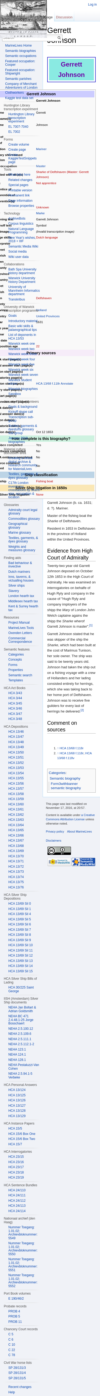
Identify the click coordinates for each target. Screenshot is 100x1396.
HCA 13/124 (17, 1090)
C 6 (10, 1339)
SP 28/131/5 (17, 1378)
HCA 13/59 (16, 799)
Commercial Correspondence (20, 640)
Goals (12, 316)
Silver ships (16, 585)
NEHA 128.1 (17, 1060)
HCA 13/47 (16, 737)
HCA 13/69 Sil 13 (20, 961)
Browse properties (21, 206)
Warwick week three (22, 354)
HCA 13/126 (17, 1100)
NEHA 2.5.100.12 (20, 1029)
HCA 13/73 (16, 872)
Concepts (15, 659)
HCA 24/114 (17, 1211)
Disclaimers (53, 840)
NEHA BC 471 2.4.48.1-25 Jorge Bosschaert (20, 1019)
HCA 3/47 (15, 714)
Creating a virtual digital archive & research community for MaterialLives (22, 463)
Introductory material (22, 321)
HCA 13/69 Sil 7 (19, 930)
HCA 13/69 (16, 851)
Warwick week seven (23, 375)
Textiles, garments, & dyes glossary (23, 476)
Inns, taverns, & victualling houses (21, 578)
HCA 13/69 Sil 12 (20, 955)
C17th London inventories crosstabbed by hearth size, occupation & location (24, 490)
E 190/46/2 (16, 1298)
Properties (15, 670)
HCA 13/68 (16, 846)
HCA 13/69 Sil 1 (19, 909)
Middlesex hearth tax (23, 601)
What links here (19, 174)
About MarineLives (79, 831)
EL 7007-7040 (18, 127)
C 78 (11, 1355)
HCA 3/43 (15, 693)
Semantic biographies (20, 51)
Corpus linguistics (20, 223)
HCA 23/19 (16, 1177)
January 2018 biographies (18, 440)
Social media (17, 251)
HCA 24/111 (17, 1195)
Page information (20, 201)
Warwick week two (21, 349)
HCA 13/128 (17, 1111)
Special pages (18, 185)
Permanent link (19, 195)
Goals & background (22, 407)
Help (11, 1392)
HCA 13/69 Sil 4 (19, 914)
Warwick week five (21, 364)
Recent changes (19, 1387)
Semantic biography (65, 778)
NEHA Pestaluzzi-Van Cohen (23, 1066)
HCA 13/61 (16, 809)
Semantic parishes (18, 79)
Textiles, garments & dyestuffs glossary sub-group (22, 429)
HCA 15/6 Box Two (21, 1139)
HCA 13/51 (16, 757)
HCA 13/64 (16, 825)
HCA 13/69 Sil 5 (19, 919)
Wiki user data (18, 257)
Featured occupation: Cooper (20, 63)
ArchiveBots (16, 218)
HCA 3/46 (15, 708)
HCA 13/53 (16, 768)
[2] (82, 710)
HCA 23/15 (16, 1157)
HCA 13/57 (16, 788)
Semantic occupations (20, 56)
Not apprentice (46, 183)
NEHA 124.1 (17, 1054)
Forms (12, 665)
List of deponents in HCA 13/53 (22, 336)
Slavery (13, 591)
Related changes (20, 180)
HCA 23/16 (16, 1162)
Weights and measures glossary (21, 548)
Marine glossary (19, 532)
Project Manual (19, 622)
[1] (91, 625)
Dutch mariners (19, 572)
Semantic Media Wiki (23, 246)
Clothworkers (14, 92)
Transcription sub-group (21, 419)
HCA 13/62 (16, 815)
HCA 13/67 (16, 840)
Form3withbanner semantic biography (66, 786)
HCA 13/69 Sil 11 (20, 950)
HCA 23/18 (16, 1172)
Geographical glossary (17, 525)
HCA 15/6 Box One (21, 1134)
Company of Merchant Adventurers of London (21, 85)
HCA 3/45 (15, 703)
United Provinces (47, 316)
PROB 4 (14, 1311)
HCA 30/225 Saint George (21, 989)
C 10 (11, 1344)
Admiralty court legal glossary (22, 512)
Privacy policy (55, 831)
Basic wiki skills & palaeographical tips (22, 328)
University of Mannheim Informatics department (24, 290)
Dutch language (47, 237)
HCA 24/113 (17, 1206)
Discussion (64, 17)
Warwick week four (21, 359)
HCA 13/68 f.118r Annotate (54, 383)
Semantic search (20, 675)
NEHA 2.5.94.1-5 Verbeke (20, 1075)
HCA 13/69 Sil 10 (20, 945)
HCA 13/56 (16, 783)
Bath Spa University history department (22, 271)
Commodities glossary (24, 519)
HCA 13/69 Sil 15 (20, 971)
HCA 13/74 (16, 877)
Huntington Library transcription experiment (21, 117)
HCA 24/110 (17, 1190)
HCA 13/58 (16, 794)
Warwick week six (20, 370)
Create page (17, 149)
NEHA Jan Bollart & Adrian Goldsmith (22, 1009)
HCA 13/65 (16, 830)
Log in (92, 4)
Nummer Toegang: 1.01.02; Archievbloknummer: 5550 (22, 1248)
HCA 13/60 (16, 804)
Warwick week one (21, 343)
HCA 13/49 (16, 747)
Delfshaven (43, 298)
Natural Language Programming (21, 230)
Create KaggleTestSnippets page (22, 158)
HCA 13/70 (16, 856)
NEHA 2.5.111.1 (19, 1039)
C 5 (10, 1334)
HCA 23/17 (16, 1167)
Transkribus (16, 299)
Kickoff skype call (20, 412)
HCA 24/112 (17, 1201)
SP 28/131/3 (17, 1368)
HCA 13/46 (16, 732)
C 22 (11, 1350)
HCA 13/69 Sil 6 (19, 924)
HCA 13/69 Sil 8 (19, 935)
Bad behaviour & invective (20, 565)
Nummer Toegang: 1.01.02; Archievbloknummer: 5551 (22, 1264)
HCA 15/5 (15, 1128)
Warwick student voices (20, 382)
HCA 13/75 (16, 882)
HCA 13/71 (16, 861)
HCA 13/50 (16, 752)
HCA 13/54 (16, 773)
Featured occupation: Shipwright (20, 72)
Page (49, 17)
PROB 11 (15, 1322)
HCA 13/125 (17, 1095)
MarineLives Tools (21, 628)
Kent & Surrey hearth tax (23, 608)
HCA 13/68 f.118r (72, 748)
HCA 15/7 (15, 1144)
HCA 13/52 (16, 763)
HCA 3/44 (15, 698)
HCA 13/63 (16, 820)
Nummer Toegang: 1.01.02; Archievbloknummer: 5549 (22, 1232)
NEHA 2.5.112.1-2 (21, 1044)
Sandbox (14, 394)
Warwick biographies (23, 389)
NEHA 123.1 (17, 1049)
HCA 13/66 (16, 835)
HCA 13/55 (16, 778)
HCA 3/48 (15, 719)
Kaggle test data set (19, 98)
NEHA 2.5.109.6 (19, 1034)
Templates (15, 680)
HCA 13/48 (16, 742)
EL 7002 (14, 132)
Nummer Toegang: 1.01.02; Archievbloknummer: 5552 (22, 1280)
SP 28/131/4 (17, 1373)
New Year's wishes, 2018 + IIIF (22, 239)
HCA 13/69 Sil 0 (19, 903)
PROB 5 (14, 1316)
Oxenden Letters (20, 633)
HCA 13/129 (17, 1116)
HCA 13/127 (17, 1105)
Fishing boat (44, 481)
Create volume (18, 144)
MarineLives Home (18, 45)
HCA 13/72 (16, 866)
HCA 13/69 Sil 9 (19, 940)
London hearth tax (21, 596)
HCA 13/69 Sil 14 (20, 966)
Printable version (20, 190)
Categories (57, 773)
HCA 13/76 (16, 887)
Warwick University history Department (21, 280)
